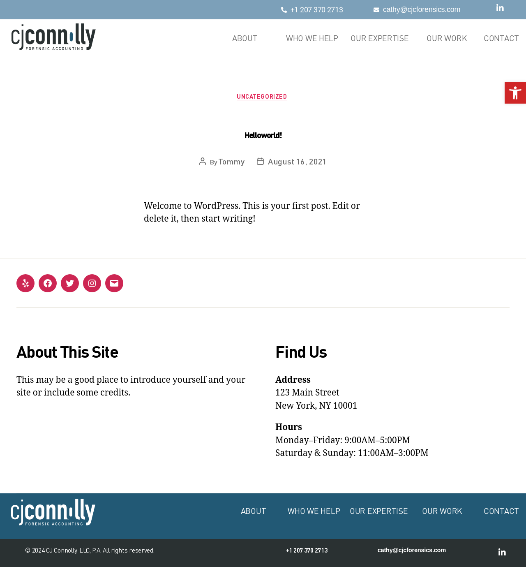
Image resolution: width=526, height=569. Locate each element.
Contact (501, 38)
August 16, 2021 (297, 162)
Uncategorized (263, 97)
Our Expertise (380, 38)
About (245, 38)
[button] (515, 93)
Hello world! (263, 136)
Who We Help (312, 38)
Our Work (447, 38)
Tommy (231, 162)
